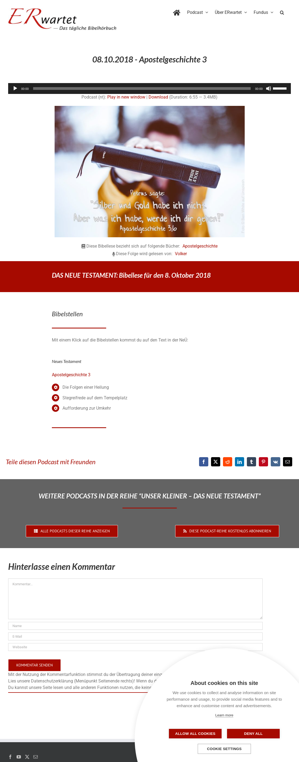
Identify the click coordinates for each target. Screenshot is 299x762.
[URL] (135, 647)
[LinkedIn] (240, 462)
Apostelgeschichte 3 (71, 374)
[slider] (142, 88)
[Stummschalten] (268, 88)
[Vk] (275, 462)
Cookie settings (224, 749)
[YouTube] (19, 757)
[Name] (135, 626)
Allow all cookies (197, 734)
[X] (216, 462)
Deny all (251, 734)
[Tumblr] (251, 462)
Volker (181, 253)
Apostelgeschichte (200, 246)
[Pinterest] (263, 462)
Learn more (224, 715)
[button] (282, 11)
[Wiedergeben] (15, 88)
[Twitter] (27, 757)
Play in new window (126, 97)
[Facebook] (204, 462)
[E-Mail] (288, 462)
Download (158, 97)
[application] (149, 88)
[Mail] (35, 757)
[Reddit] (228, 462)
